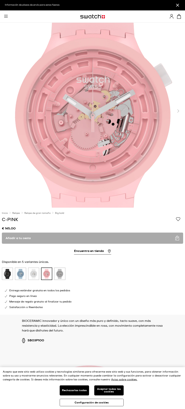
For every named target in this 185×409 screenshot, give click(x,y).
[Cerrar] (177, 5)
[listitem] (7, 275)
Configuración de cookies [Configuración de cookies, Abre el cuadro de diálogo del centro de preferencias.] (92, 402)
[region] (92, 261)
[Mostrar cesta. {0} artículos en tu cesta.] (179, 16)
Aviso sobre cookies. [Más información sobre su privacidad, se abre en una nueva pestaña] (124, 379)
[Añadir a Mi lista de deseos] (178, 219)
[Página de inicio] (92, 16)
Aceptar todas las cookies (109, 390)
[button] (6, 16)
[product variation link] (7, 274)
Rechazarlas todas (74, 390)
